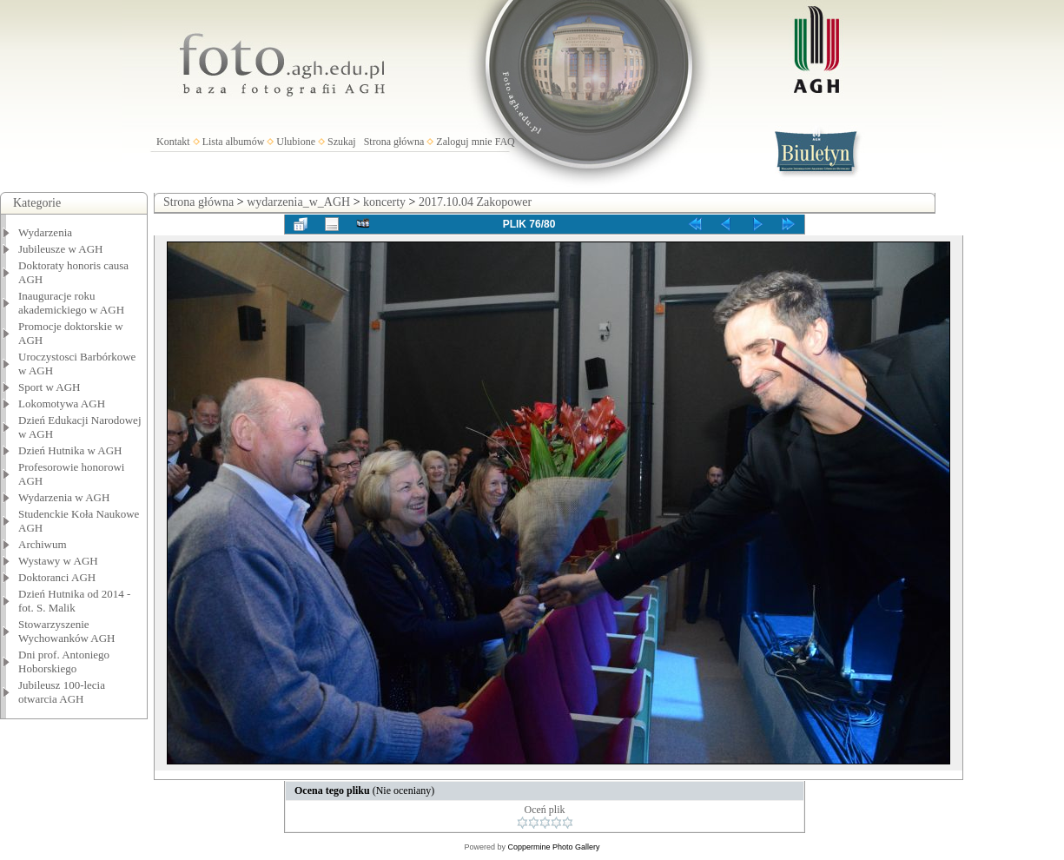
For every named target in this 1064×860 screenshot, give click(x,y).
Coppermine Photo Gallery (553, 847)
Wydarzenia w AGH (63, 497)
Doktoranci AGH (57, 577)
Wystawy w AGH (58, 560)
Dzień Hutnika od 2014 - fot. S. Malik (74, 600)
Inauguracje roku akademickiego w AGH (71, 302)
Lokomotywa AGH (61, 403)
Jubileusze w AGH (60, 248)
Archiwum (42, 544)
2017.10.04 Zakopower (475, 201)
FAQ (505, 142)
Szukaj (341, 142)
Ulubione (295, 142)
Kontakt (173, 142)
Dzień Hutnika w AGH (70, 450)
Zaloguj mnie (464, 142)
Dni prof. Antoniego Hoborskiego (63, 661)
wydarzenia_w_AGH (298, 201)
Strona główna (394, 142)
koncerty (384, 201)
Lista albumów (233, 142)
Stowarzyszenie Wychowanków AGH (67, 631)
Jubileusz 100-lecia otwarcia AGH (61, 691)
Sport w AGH (49, 387)
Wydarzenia (45, 232)
